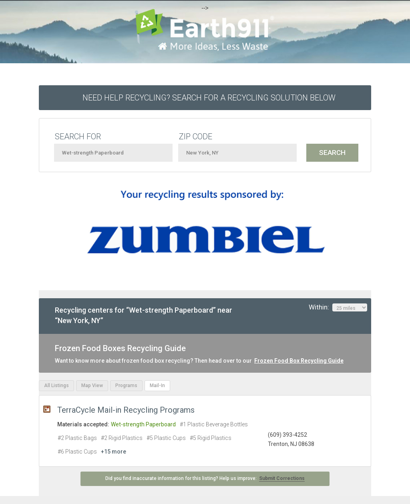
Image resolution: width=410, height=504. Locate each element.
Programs (126, 385)
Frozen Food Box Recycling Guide (299, 360)
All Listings (56, 385)
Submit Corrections (282, 478)
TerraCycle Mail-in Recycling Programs (126, 410)
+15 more (113, 451)
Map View (92, 385)
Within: (338, 307)
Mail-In (157, 385)
